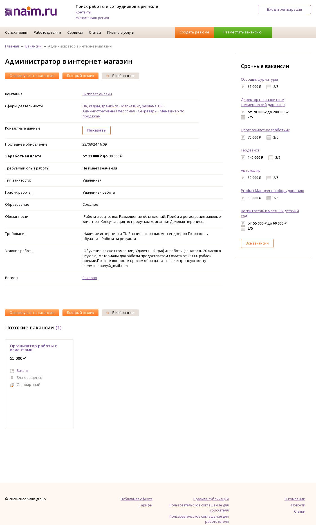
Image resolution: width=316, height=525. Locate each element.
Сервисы (75, 32)
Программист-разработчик (265, 129)
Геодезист (250, 150)
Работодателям (47, 32)
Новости (298, 505)
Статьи (95, 32)
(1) (58, 327)
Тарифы (146, 505)
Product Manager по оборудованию (272, 190)
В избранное (120, 75)
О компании (294, 499)
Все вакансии (257, 243)
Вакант (22, 370)
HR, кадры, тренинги (100, 105)
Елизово (89, 277)
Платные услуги (120, 32)
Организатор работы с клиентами (33, 347)
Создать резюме (194, 32)
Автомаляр (251, 170)
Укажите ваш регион (93, 17)
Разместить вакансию (242, 32)
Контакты (83, 12)
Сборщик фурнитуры (259, 79)
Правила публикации (211, 499)
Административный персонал (108, 111)
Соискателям (16, 32)
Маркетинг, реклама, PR (142, 105)
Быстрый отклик (80, 75)
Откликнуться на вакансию (32, 75)
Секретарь (147, 111)
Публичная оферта (137, 499)
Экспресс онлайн (97, 93)
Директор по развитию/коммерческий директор (263, 102)
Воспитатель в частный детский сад (270, 213)
